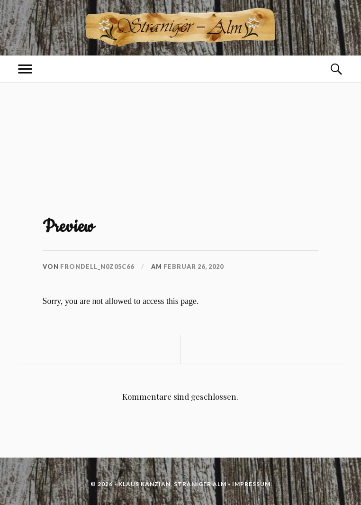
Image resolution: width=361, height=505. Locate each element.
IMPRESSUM (251, 483)
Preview (68, 227)
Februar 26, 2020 (193, 266)
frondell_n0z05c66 (97, 266)
